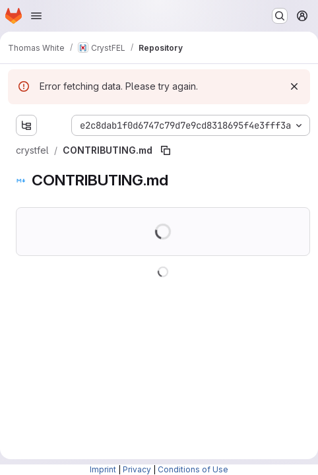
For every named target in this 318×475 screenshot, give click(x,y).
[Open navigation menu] (36, 15)
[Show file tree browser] (26, 125)
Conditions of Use (193, 469)
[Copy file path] (165, 150)
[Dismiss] (294, 86)
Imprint (103, 469)
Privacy (137, 469)
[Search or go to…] (280, 16)
